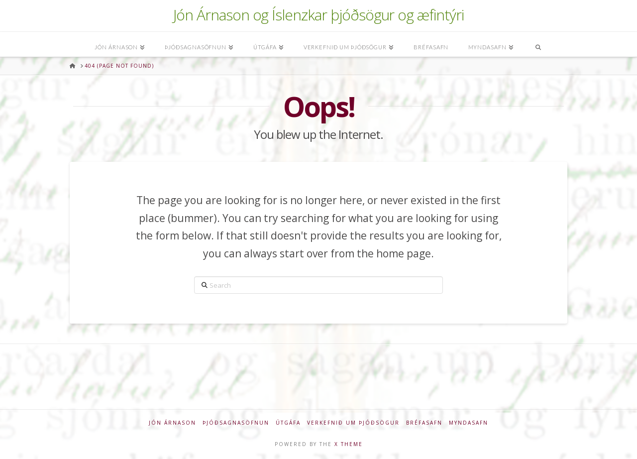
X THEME (348, 444)
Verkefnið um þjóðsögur (353, 423)
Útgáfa (288, 423)
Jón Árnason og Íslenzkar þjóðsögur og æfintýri (318, 14)
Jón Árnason (172, 423)
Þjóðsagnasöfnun (236, 423)
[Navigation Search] (538, 44)
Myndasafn (468, 423)
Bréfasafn (424, 423)
